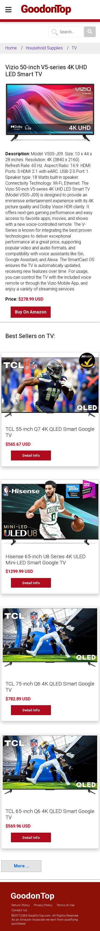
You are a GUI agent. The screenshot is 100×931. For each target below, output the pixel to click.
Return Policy (20, 905)
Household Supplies (44, 48)
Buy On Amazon (30, 312)
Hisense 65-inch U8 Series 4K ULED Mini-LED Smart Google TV (46, 559)
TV (74, 48)
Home (11, 48)
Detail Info (31, 455)
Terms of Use (65, 905)
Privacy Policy (43, 905)
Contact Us (19, 910)
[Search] (90, 31)
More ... (21, 865)
